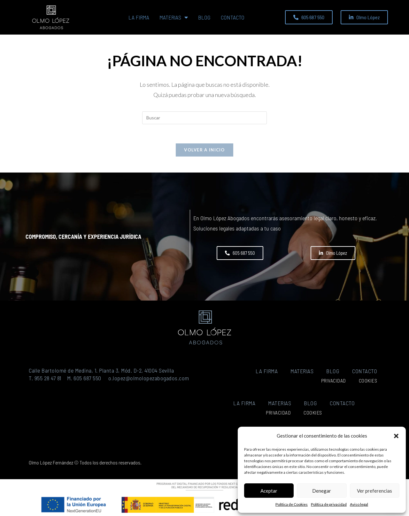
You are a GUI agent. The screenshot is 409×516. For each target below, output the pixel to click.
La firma (138, 17)
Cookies (368, 380)
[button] (396, 436)
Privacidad (333, 380)
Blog (204, 17)
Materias (173, 17)
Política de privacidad (329, 504)
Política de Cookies (291, 504)
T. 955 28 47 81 (45, 378)
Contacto (232, 17)
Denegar (321, 491)
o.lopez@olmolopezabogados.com (148, 378)
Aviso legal (359, 504)
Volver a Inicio (204, 149)
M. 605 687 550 (84, 378)
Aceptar (268, 491)
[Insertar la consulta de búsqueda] (204, 117)
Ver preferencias (374, 491)
